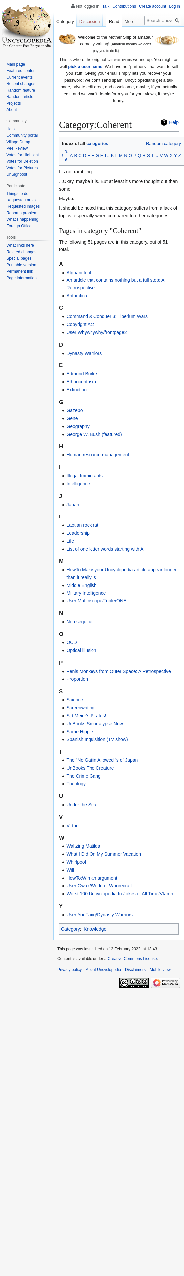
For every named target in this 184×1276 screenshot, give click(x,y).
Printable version (21, 265)
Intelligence (78, 483)
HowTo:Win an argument (91, 878)
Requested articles (22, 200)
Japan (72, 504)
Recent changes (20, 83)
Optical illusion (81, 650)
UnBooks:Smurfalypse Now (94, 723)
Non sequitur (79, 621)
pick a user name (85, 66)
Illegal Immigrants (84, 475)
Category (70, 929)
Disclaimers (135, 969)
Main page (15, 64)
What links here (20, 245)
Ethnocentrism (81, 381)
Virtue (72, 825)
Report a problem (21, 213)
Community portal (22, 135)
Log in (174, 6)
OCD (71, 642)
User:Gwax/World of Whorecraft (99, 885)
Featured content (21, 70)
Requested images (23, 206)
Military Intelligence (86, 593)
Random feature (20, 90)
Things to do (17, 193)
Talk (105, 6)
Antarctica (76, 295)
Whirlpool (76, 862)
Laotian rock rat (82, 525)
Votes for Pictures (22, 168)
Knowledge (95, 929)
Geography (77, 426)
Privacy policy (69, 969)
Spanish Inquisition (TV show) (97, 739)
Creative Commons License (132, 958)
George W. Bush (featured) (94, 434)
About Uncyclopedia (103, 969)
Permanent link (19, 271)
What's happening (22, 219)
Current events (19, 77)
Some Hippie (79, 731)
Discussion (89, 21)
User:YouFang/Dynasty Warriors (99, 914)
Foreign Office (18, 226)
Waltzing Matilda (83, 846)
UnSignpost (16, 174)
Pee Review (17, 148)
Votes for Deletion (22, 161)
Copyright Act (80, 324)
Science (74, 699)
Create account (152, 6)
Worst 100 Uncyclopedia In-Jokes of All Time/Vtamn (119, 893)
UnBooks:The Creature (90, 768)
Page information (21, 278)
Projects (13, 103)
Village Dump (18, 142)
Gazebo (74, 410)
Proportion (77, 679)
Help (174, 122)
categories (97, 143)
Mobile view (160, 969)
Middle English (81, 585)
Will (70, 870)
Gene (72, 418)
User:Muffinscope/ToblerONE (96, 600)
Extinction (76, 389)
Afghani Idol (78, 272)
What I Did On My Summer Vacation (103, 854)
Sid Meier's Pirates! (86, 715)
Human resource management (97, 454)
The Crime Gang (83, 776)
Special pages (18, 258)
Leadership (77, 533)
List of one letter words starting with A (104, 549)
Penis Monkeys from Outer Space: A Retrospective (118, 671)
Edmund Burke (81, 373)
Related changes (21, 252)
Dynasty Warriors (84, 353)
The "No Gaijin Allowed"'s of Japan (102, 760)
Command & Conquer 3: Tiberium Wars (107, 316)
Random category (163, 143)
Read (112, 21)
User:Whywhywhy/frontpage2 (96, 332)
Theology (76, 783)
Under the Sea (81, 804)
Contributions (124, 6)
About (11, 109)
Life (70, 541)
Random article (19, 96)
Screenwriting (80, 707)
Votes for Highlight (22, 155)
